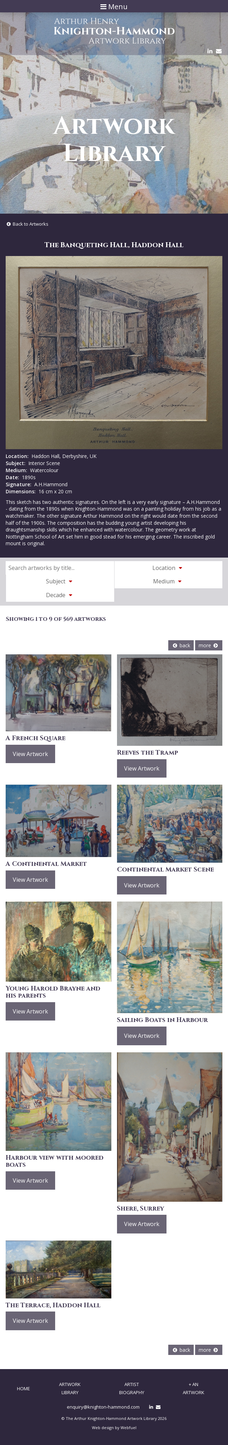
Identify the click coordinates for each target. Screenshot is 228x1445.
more (209, 645)
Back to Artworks (27, 224)
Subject (60, 581)
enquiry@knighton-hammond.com (103, 1407)
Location (168, 568)
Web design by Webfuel (114, 1427)
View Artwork (30, 754)
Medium (168, 581)
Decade (60, 595)
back (181, 645)
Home (23, 1388)
